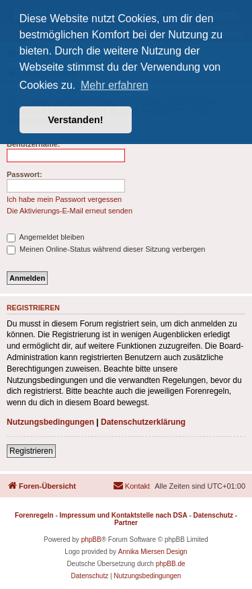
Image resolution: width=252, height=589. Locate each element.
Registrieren (31, 451)
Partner (126, 522)
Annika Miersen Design (152, 551)
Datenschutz (213, 515)
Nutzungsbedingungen (50, 422)
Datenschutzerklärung (143, 422)
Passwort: (24, 174)
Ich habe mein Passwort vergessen (64, 199)
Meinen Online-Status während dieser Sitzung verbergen (106, 249)
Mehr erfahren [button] (115, 85)
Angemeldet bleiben (46, 237)
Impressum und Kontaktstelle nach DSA (123, 515)
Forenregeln (34, 515)
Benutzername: (33, 144)
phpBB (91, 539)
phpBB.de (170, 563)
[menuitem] (131, 486)
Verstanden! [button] (75, 119)
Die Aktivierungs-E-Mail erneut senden (69, 211)
